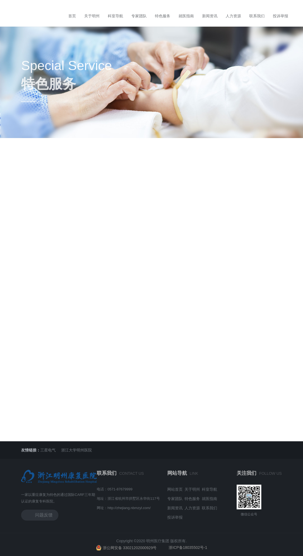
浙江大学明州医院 (76, 450)
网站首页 (175, 489)
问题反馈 (40, 514)
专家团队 (139, 16)
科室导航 (115, 16)
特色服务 (162, 16)
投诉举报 (280, 16)
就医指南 (186, 16)
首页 (72, 16)
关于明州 (92, 16)
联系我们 (257, 16)
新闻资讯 (209, 16)
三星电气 (48, 450)
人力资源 (233, 16)
